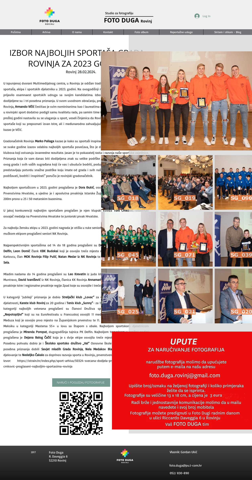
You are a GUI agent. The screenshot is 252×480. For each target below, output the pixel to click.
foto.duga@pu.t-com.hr (185, 465)
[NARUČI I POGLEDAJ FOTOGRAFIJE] (81, 382)
